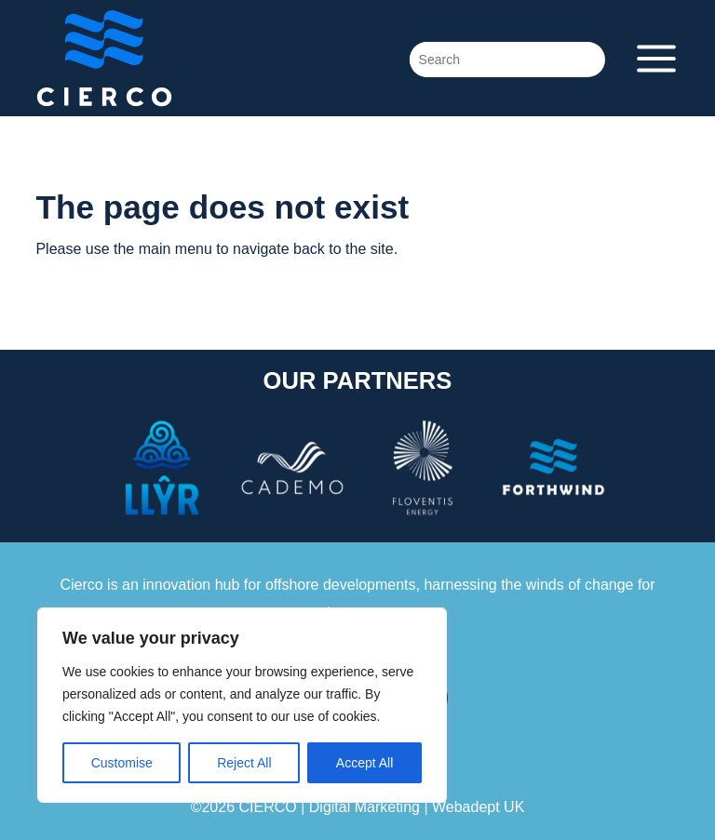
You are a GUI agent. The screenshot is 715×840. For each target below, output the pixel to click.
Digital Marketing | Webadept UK (417, 807)
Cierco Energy (175, 58)
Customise (122, 762)
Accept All (364, 762)
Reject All (244, 762)
